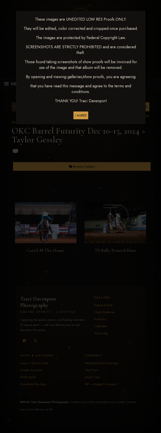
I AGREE (81, 115)
